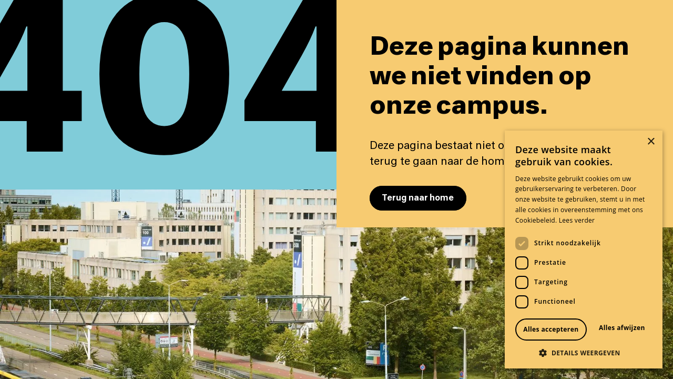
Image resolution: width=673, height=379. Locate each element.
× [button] (651, 142)
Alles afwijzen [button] (622, 327)
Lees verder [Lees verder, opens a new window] (577, 220)
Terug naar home (418, 198)
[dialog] (583, 249)
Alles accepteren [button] (550, 329)
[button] (583, 352)
